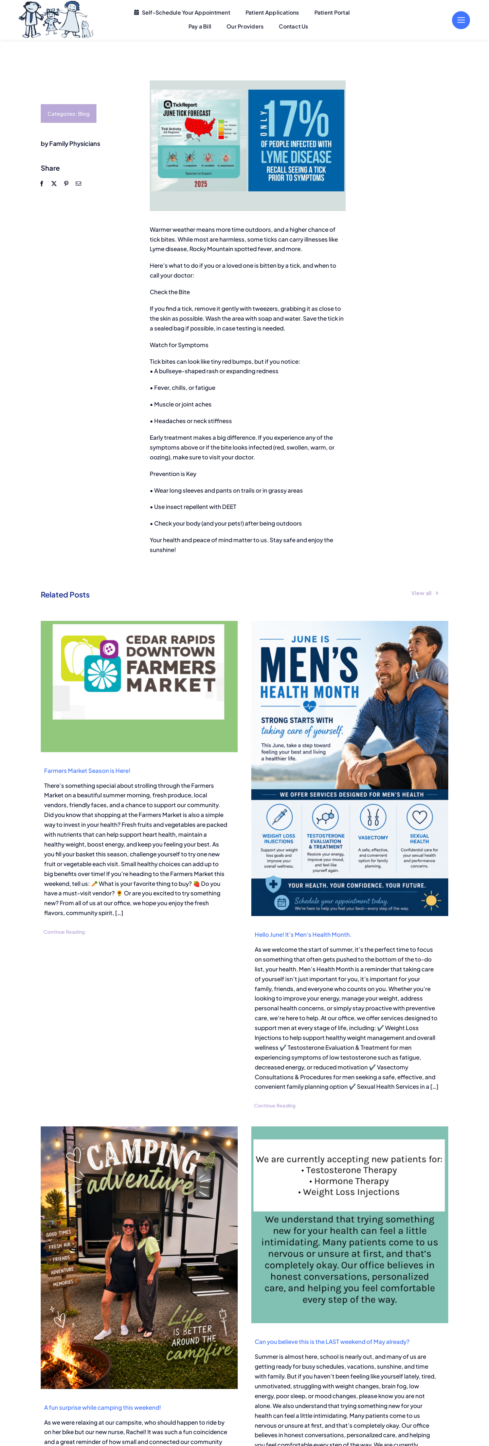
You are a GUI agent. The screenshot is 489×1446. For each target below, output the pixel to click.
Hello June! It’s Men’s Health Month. (303, 934)
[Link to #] (461, 20)
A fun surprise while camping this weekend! (102, 1407)
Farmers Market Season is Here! (87, 770)
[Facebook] (41, 183)
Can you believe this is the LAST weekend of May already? (332, 1341)
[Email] (78, 183)
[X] (54, 183)
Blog (83, 113)
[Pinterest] (66, 183)
